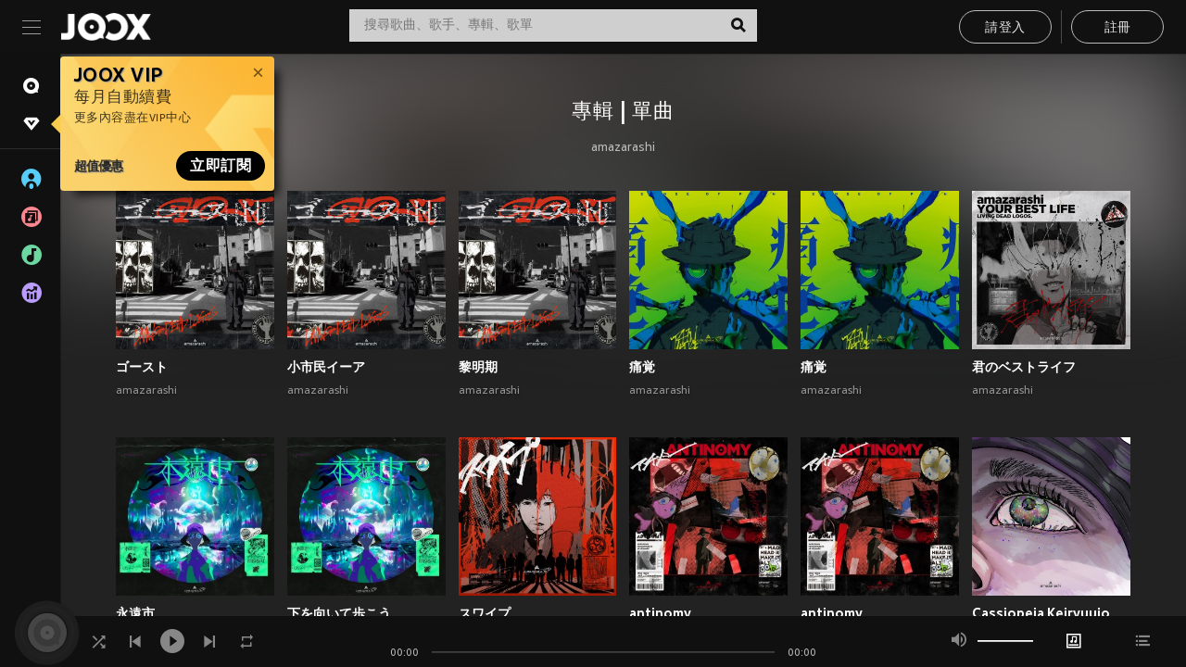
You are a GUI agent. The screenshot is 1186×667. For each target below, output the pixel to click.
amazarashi (623, 148)
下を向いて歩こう (339, 613)
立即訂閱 (220, 165)
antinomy (660, 613)
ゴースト (142, 366)
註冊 (1117, 28)
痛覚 (642, 366)
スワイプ (485, 613)
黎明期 (478, 366)
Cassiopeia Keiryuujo (1041, 613)
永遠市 (135, 613)
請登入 (1005, 28)
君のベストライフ (1024, 366)
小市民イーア (326, 366)
